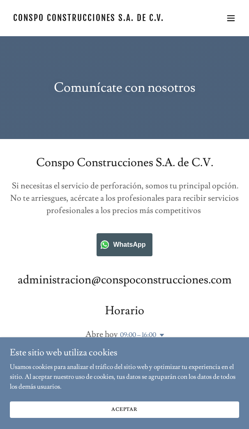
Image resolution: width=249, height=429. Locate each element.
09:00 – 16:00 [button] (138, 335)
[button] (231, 18)
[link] (90, 19)
